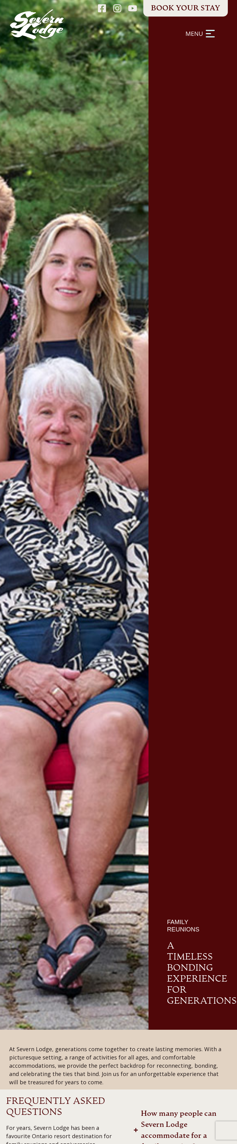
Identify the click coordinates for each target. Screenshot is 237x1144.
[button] (142, 40)
